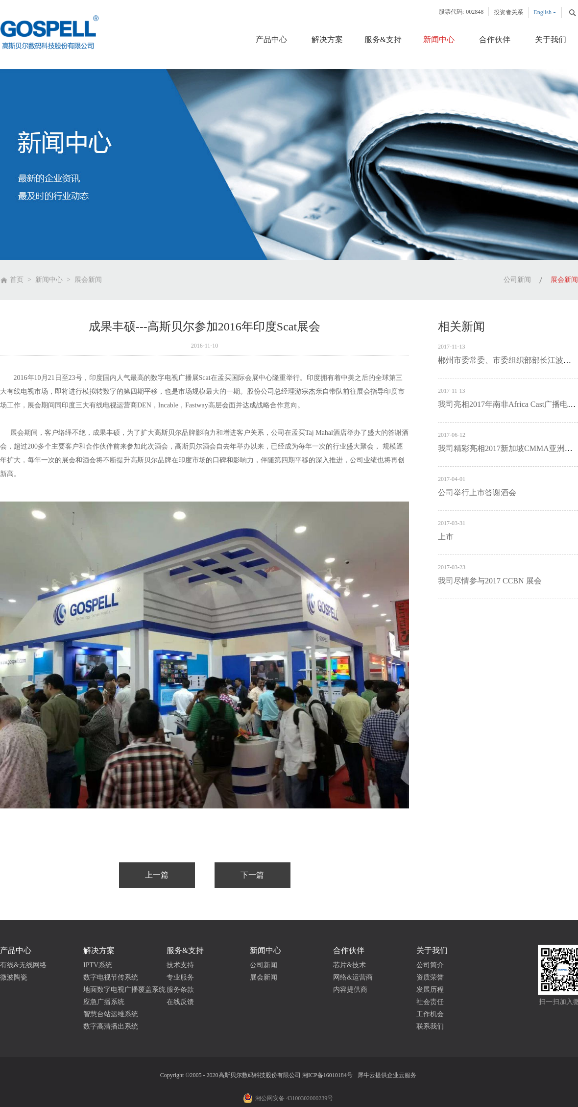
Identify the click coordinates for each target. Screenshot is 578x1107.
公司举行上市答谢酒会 (477, 492)
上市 (446, 536)
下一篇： (252, 875)
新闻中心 (49, 279)
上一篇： (157, 875)
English (542, 12)
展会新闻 (88, 279)
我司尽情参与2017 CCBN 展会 (490, 581)
